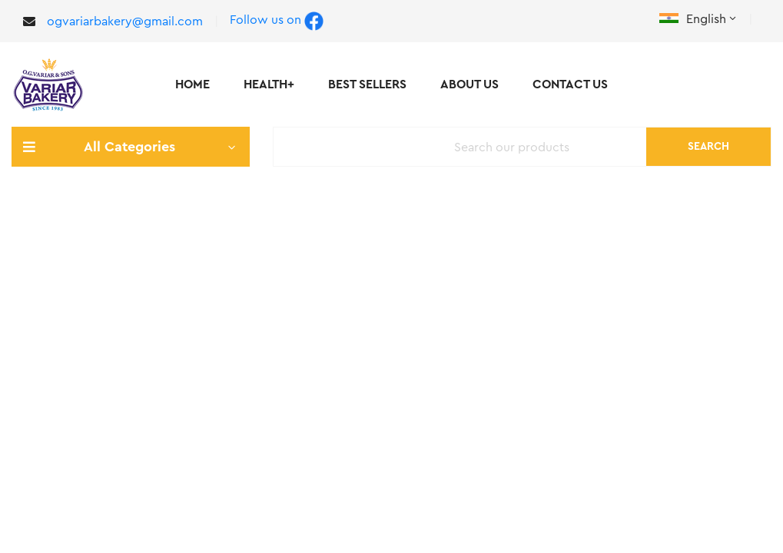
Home (192, 84)
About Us (469, 84)
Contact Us (570, 84)
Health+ (269, 84)
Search (708, 146)
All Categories (130, 147)
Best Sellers (367, 84)
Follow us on (276, 21)
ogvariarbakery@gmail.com (125, 21)
